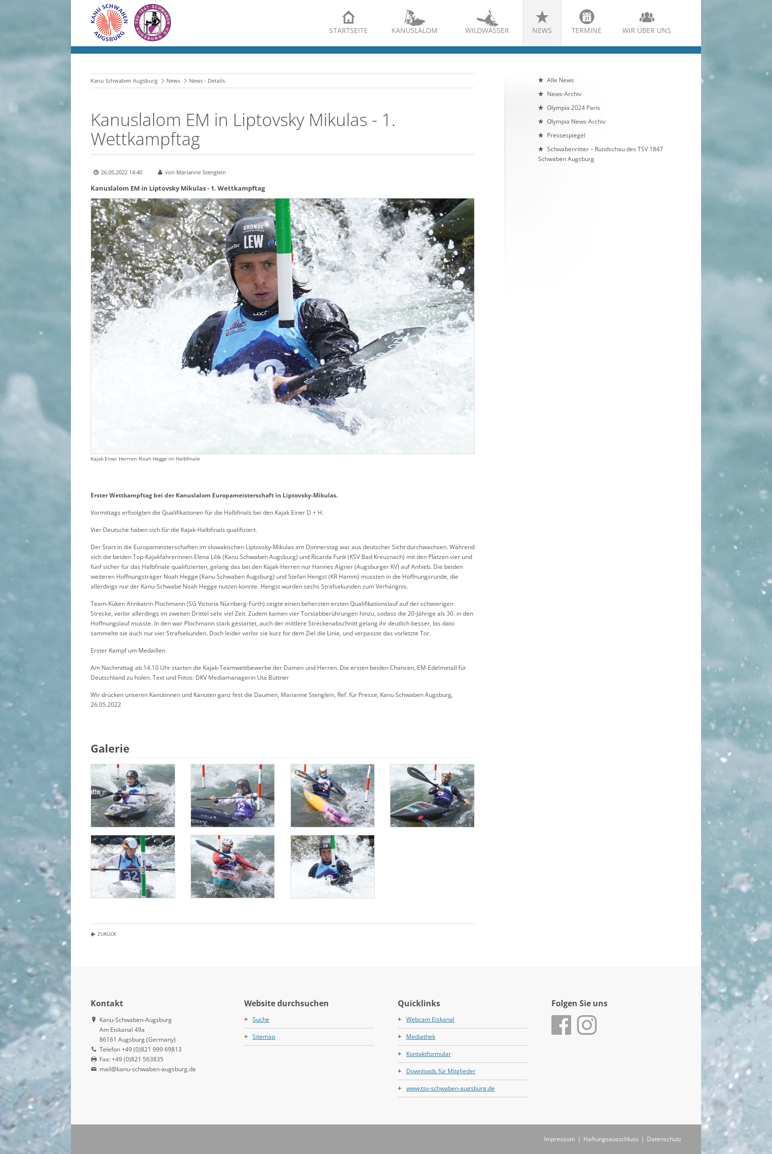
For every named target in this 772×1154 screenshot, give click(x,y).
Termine (587, 30)
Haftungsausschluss (611, 1139)
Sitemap (264, 1036)
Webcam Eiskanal (430, 1019)
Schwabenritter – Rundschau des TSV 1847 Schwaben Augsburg (600, 154)
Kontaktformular (428, 1054)
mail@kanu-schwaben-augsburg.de (147, 1069)
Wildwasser (487, 30)
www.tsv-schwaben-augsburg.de (450, 1088)
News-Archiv (564, 94)
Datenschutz (664, 1139)
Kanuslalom (414, 30)
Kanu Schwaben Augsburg (124, 80)
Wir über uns (646, 30)
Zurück (106, 933)
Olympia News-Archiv (576, 121)
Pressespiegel (566, 135)
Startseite (348, 30)
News (542, 30)
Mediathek (420, 1036)
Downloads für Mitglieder (441, 1071)
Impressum (559, 1139)
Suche (261, 1019)
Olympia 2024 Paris (573, 107)
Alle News (560, 80)
